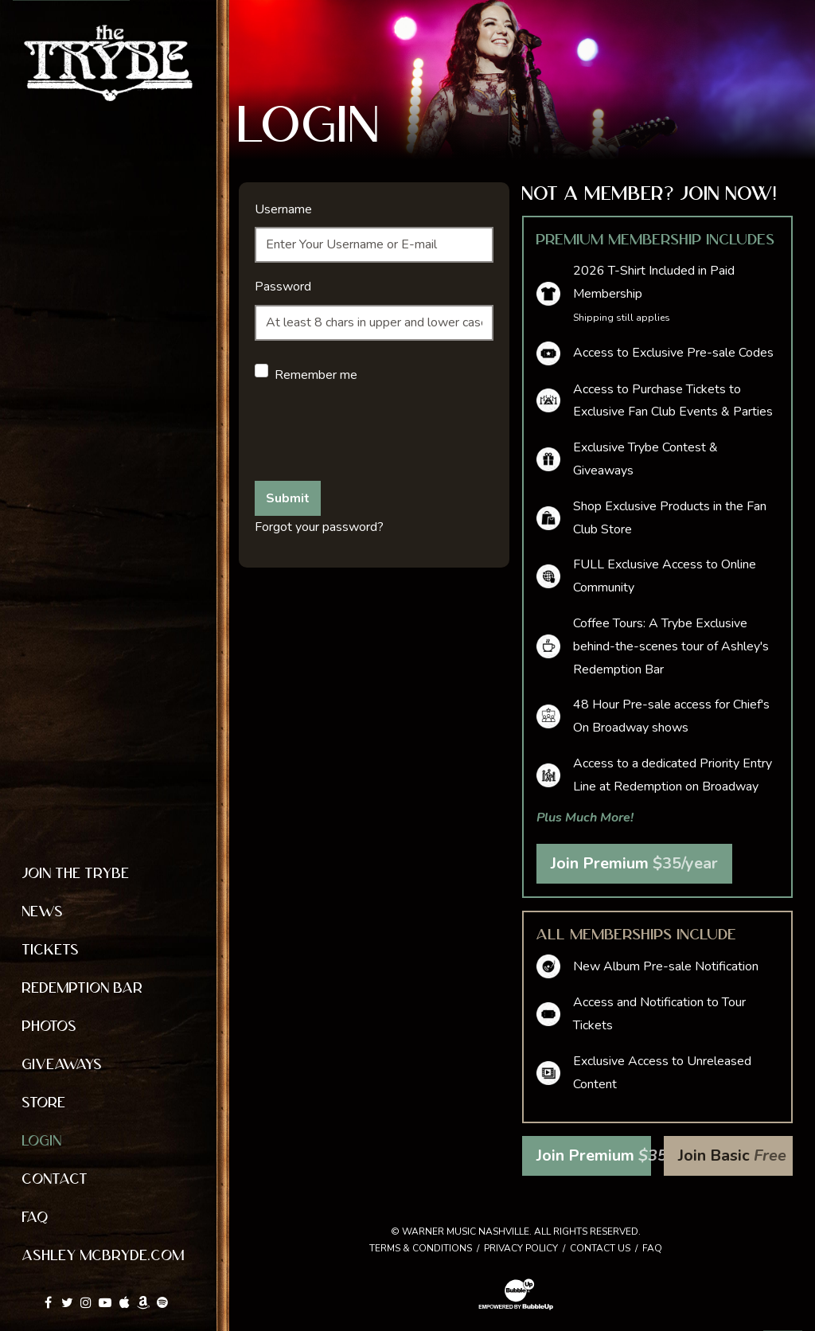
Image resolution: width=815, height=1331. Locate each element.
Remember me (316, 375)
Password (283, 286)
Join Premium (634, 863)
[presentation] (376, 437)
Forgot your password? (319, 527)
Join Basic (732, 1155)
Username (283, 209)
